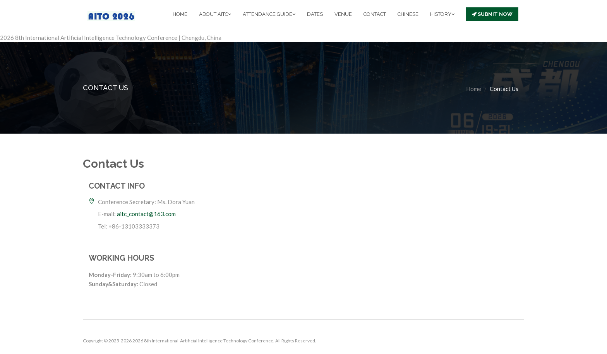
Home (473, 88)
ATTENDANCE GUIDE (269, 14)
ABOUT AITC (215, 14)
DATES (315, 14)
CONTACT (375, 14)
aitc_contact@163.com (146, 213)
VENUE (343, 14)
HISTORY (442, 14)
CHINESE (408, 14)
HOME (180, 14)
